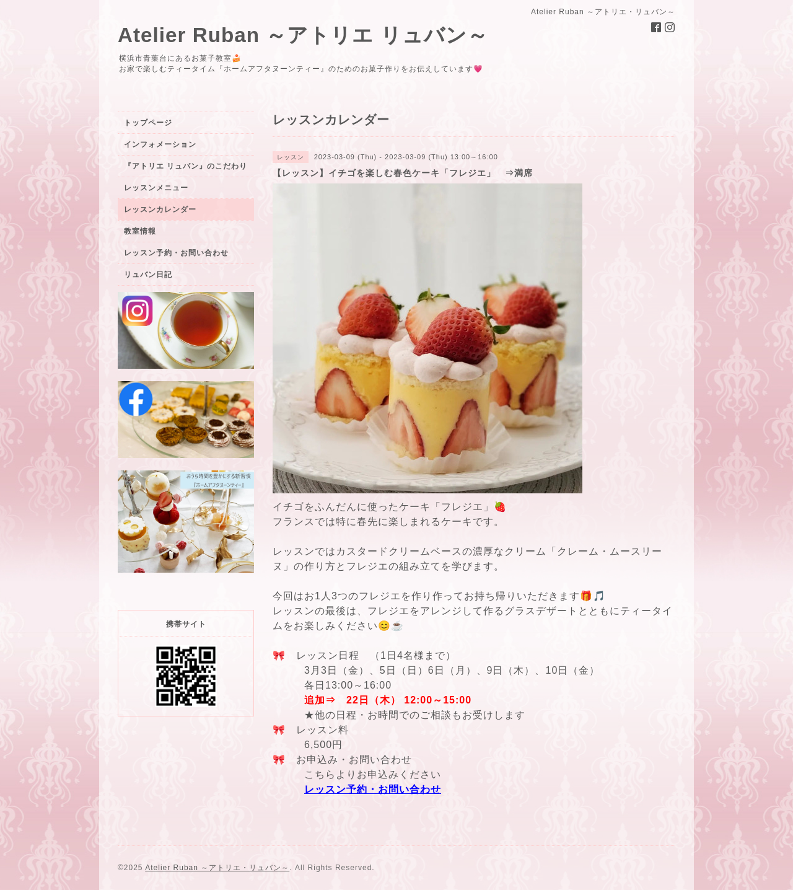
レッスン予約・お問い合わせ (372, 789)
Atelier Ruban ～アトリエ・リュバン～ (217, 867)
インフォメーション (160, 144)
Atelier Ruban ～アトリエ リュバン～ (303, 35)
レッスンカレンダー (160, 209)
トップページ (148, 122)
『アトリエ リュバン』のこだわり (185, 166)
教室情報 (140, 231)
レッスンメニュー (156, 187)
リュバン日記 (148, 274)
